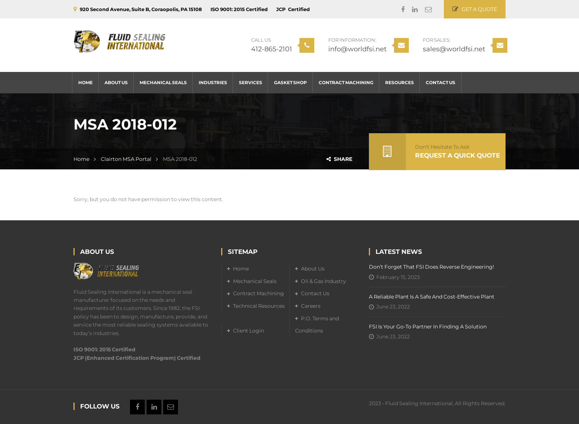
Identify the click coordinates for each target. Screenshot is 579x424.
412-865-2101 (271, 49)
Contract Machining (258, 293)
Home (81, 159)
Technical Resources (259, 306)
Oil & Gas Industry (323, 281)
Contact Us (315, 293)
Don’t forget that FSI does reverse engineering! (431, 266)
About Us (313, 268)
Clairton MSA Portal (126, 159)
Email (425, 9)
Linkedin (411, 9)
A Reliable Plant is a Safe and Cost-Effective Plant (431, 296)
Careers (311, 306)
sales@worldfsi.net (454, 49)
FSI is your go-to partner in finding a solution (428, 326)
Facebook (399, 9)
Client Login (248, 330)
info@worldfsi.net (357, 49)
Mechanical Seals (255, 281)
